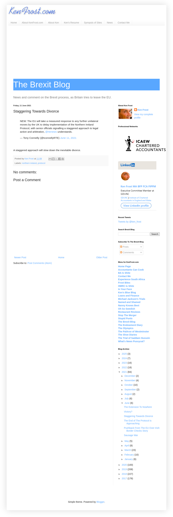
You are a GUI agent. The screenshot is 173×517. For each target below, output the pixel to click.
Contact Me (124, 22)
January (128, 459)
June (127, 403)
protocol (41, 163)
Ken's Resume (71, 22)
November (130, 380)
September (130, 389)
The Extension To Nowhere (138, 407)
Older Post (101, 257)
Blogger (100, 502)
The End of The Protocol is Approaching (138, 422)
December (130, 376)
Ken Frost (143, 110)
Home (14, 22)
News (110, 22)
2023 (125, 362)
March (128, 450)
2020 (125, 464)
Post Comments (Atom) (40, 263)
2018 (125, 474)
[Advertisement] (86, 50)
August (128, 394)
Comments (127, 252)
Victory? (128, 411)
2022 (125, 367)
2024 (125, 358)
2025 (125, 353)
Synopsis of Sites (93, 22)
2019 (125, 469)
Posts (124, 246)
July (126, 398)
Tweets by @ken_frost (129, 221)
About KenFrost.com (32, 22)
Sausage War (131, 435)
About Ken (53, 22)
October (128, 385)
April (127, 445)
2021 (125, 372)
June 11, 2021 (68, 137)
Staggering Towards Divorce (138, 416)
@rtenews (51, 131)
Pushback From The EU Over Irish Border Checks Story (142, 429)
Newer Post (20, 257)
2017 (125, 478)
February (129, 454)
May (126, 441)
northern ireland (29, 163)
